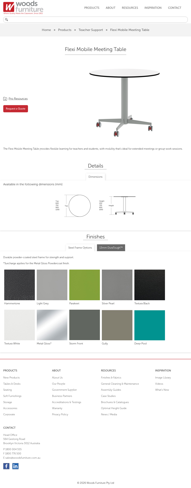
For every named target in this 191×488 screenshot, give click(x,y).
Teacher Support (91, 30)
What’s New (162, 389)
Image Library (163, 377)
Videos (159, 383)
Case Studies (108, 396)
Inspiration (153, 8)
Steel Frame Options (80, 247)
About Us (57, 377)
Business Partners (62, 396)
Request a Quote (15, 108)
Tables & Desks (11, 383)
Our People (58, 383)
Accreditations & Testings (66, 402)
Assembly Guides (111, 389)
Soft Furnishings (12, 396)
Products (64, 30)
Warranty (57, 408)
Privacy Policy (60, 414)
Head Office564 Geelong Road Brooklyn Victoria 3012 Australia (21, 439)
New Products (11, 377)
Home (46, 30)
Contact (174, 8)
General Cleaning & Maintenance (120, 383)
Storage (7, 402)
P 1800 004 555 (12, 449)
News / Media (109, 414)
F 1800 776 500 (12, 453)
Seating (7, 389)
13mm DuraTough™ (111, 247)
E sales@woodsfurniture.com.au (21, 457)
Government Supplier (64, 389)
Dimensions (95, 176)
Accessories (10, 408)
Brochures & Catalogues (115, 402)
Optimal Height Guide (114, 408)
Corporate (9, 414)
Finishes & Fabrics (111, 377)
